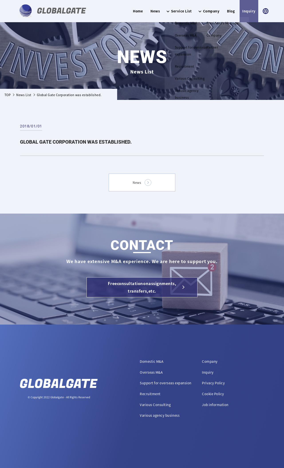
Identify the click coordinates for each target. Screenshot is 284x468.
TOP (7, 95)
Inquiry (249, 11)
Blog (231, 11)
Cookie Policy (213, 393)
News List (23, 95)
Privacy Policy (213, 383)
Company (210, 361)
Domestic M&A (151, 361)
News (155, 11)
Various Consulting (155, 404)
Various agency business (159, 415)
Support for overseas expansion (165, 383)
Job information (215, 404)
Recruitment (150, 393)
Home (138, 11)
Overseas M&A (151, 372)
